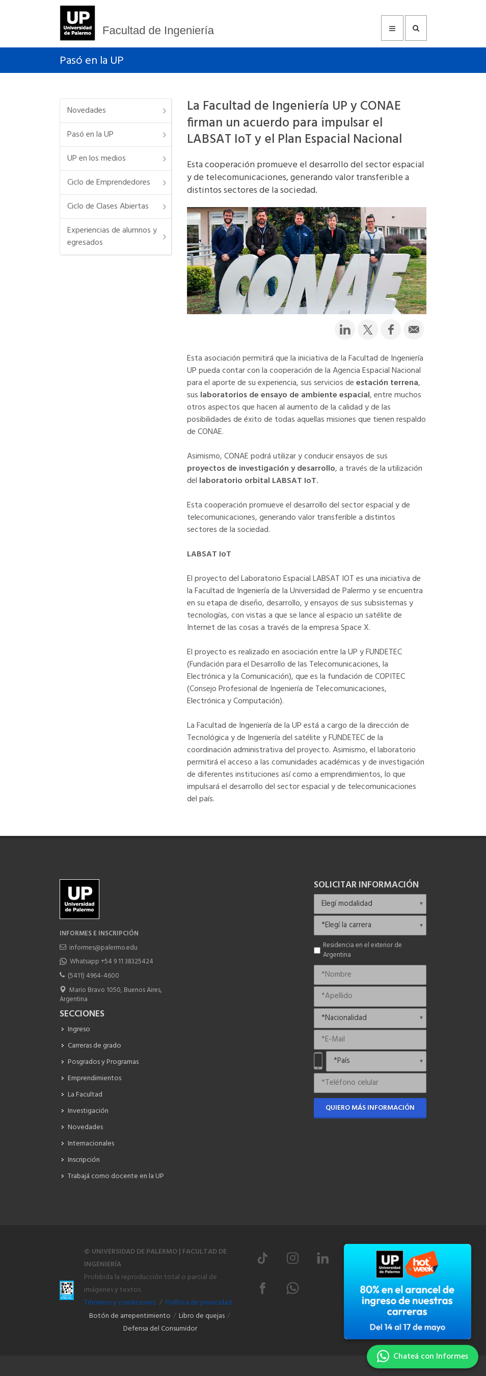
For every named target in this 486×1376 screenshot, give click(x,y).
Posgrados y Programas (103, 1062)
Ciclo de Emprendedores (117, 182)
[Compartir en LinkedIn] (345, 329)
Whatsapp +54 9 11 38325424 (111, 961)
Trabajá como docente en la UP (116, 1176)
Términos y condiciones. (120, 1303)
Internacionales (91, 1143)
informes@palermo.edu (103, 947)
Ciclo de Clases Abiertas (117, 206)
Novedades (117, 110)
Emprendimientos (94, 1078)
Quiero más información (370, 1108)
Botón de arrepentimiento (130, 1316)
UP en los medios (117, 158)
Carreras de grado (94, 1045)
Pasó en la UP (92, 61)
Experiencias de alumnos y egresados (117, 236)
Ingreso (79, 1029)
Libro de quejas (202, 1316)
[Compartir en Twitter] (368, 329)
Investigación (88, 1111)
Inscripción (84, 1160)
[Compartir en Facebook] (391, 329)
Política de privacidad (199, 1303)
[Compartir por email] (413, 329)
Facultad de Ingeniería (158, 30)
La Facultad (85, 1094)
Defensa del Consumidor (160, 1329)
